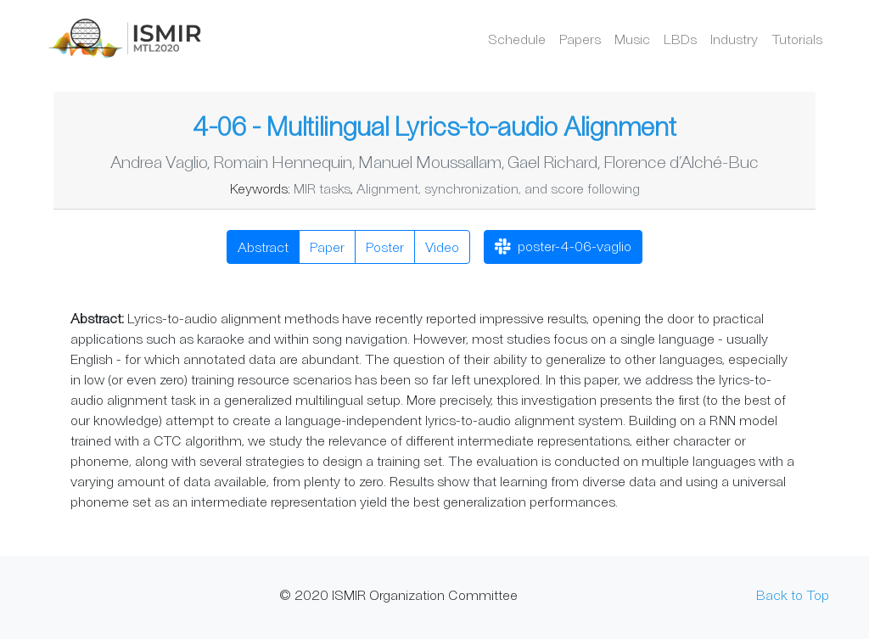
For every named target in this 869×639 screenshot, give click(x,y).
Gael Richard (552, 161)
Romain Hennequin (282, 161)
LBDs (680, 39)
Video (442, 246)
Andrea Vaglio (158, 161)
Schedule (517, 39)
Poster (385, 246)
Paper (327, 246)
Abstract (263, 246)
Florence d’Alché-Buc (681, 161)
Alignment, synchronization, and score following (498, 188)
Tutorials (796, 39)
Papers (580, 39)
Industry (734, 39)
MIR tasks (322, 188)
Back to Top (792, 594)
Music (632, 39)
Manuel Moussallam (430, 161)
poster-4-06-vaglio (563, 248)
